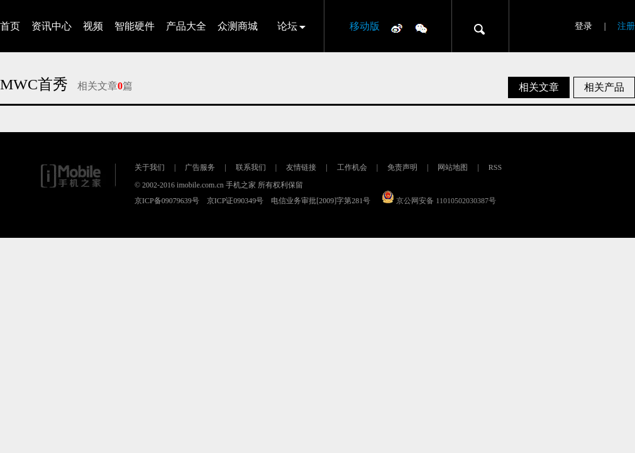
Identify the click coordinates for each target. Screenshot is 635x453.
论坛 (287, 26)
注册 (626, 26)
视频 (93, 26)
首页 (10, 26)
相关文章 (539, 87)
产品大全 (186, 26)
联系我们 (251, 167)
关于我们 (150, 167)
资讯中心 (51, 26)
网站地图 (453, 167)
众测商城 (238, 26)
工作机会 (352, 167)
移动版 (365, 26)
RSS (495, 167)
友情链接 (301, 167)
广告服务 (200, 167)
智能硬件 (134, 26)
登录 (583, 26)
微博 (396, 28)
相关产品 (604, 87)
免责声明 (402, 167)
